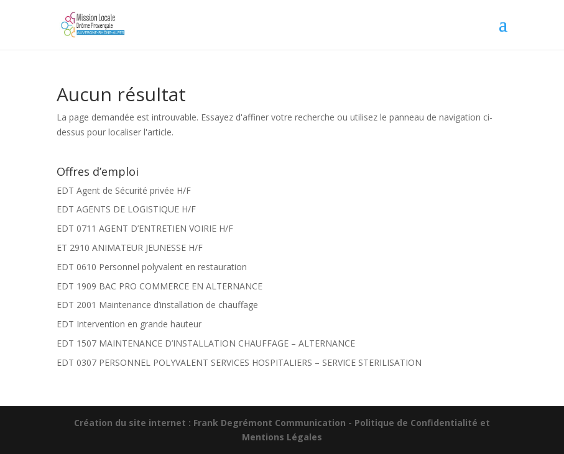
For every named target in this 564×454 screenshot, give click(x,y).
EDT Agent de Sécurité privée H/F (124, 190)
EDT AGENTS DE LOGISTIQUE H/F (126, 209)
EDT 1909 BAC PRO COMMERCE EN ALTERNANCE (159, 286)
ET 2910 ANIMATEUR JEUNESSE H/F (130, 247)
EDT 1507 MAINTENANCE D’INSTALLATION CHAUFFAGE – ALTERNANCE (206, 343)
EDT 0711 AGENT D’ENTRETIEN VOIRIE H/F (145, 228)
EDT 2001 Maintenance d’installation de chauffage (157, 305)
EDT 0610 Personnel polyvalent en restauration (152, 267)
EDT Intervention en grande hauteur (129, 324)
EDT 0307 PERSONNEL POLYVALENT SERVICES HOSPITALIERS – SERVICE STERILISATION (239, 362)
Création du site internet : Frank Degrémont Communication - (214, 423)
